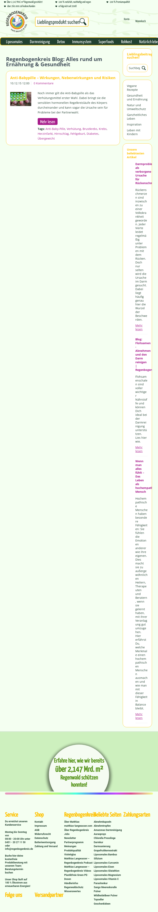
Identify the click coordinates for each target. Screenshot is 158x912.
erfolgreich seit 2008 (66, 6)
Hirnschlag (61, 134)
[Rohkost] (126, 41)
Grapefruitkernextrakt (105, 850)
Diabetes (92, 134)
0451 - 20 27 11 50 (15, 842)
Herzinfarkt (45, 134)
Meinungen (70, 846)
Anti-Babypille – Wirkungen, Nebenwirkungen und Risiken (62, 77)
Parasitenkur (101, 883)
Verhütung (74, 129)
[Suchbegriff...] (61, 22)
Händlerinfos (71, 883)
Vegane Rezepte (132, 88)
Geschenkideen (102, 903)
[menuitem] (61, 22)
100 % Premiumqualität (118, 1)
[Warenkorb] (140, 22)
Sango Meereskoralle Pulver (105, 889)
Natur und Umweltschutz (136, 107)
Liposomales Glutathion (107, 870)
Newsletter (70, 838)
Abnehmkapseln (102, 821)
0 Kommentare (44, 83)
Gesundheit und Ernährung (137, 97)
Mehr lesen (139, 327)
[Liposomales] (14, 41)
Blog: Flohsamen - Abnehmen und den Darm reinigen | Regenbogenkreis (141, 354)
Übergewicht (46, 138)
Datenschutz (41, 838)
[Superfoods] (106, 41)
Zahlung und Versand (46, 846)
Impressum (41, 825)
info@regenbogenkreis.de (19, 849)
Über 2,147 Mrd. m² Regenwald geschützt (23, 1)
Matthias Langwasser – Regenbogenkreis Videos (77, 868)
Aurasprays (100, 834)
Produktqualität (72, 850)
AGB (37, 830)
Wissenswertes (72, 891)
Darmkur (98, 842)
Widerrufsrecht (43, 834)
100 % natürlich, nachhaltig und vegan (73, 1)
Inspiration (134, 124)
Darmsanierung (102, 846)
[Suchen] (83, 22)
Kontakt (39, 821)
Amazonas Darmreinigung (108, 830)
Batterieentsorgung (45, 842)
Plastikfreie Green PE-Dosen (76, 877)
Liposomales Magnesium (107, 875)
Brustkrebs (90, 129)
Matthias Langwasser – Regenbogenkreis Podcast (78, 860)
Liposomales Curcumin (106, 862)
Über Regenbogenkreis (76, 830)
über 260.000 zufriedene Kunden (19, 6)
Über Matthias (71, 821)
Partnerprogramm (73, 842)
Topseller (99, 899)
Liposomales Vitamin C (106, 879)
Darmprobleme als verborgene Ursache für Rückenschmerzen (141, 173)
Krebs (103, 129)
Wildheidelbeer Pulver (105, 895)
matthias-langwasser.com (78, 825)
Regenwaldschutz (73, 887)
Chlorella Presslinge (104, 838)
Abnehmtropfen (102, 825)
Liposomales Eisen (104, 866)
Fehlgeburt (77, 134)
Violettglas (70, 854)
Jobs (66, 834)
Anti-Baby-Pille (55, 129)
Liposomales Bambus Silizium (105, 856)
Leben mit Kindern (133, 132)
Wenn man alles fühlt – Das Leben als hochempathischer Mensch (141, 476)
